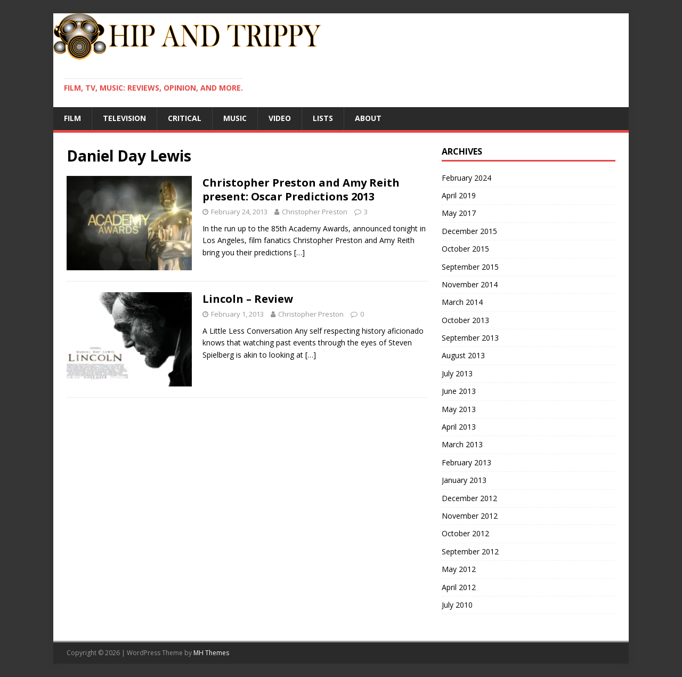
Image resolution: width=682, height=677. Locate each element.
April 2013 (459, 427)
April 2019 (459, 195)
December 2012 (469, 498)
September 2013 (470, 338)
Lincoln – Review (247, 299)
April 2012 (459, 587)
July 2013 (457, 373)
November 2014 (470, 284)
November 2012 (470, 516)
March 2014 (462, 302)
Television (124, 118)
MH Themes (211, 652)
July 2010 (457, 605)
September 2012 (470, 551)
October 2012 (465, 533)
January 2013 (464, 480)
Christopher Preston (314, 211)
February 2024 (466, 178)
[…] (299, 252)
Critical (184, 118)
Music (235, 118)
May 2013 (459, 409)
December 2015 (469, 231)
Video (280, 118)
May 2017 (459, 213)
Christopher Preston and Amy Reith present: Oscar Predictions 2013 (301, 189)
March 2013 (462, 444)
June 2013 (459, 391)
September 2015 (470, 267)
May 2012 (459, 569)
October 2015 (465, 249)
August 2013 (463, 355)
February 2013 (466, 462)
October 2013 (465, 320)
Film (72, 118)
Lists (323, 118)
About (368, 118)
